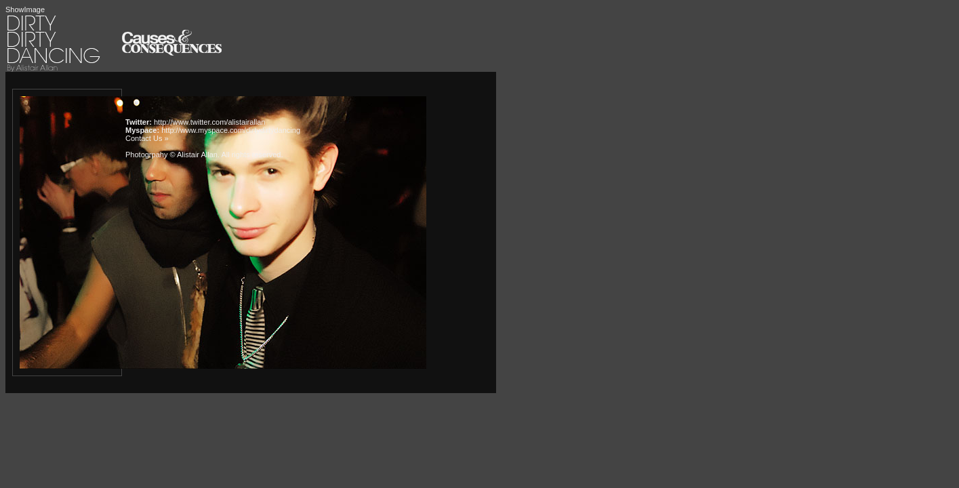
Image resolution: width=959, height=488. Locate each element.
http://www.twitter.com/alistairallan (209, 122)
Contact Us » (147, 138)
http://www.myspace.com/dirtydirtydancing (230, 130)
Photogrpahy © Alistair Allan (171, 154)
